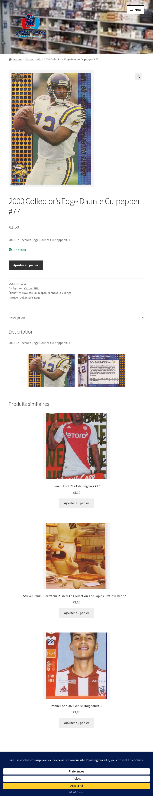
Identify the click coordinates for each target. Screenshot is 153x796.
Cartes (29, 59)
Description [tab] (17, 318)
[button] (138, 76)
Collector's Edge (30, 297)
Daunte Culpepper (34, 293)
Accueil (17, 59)
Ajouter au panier (25, 265)
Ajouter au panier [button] (76, 503)
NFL (39, 59)
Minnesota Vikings (59, 293)
